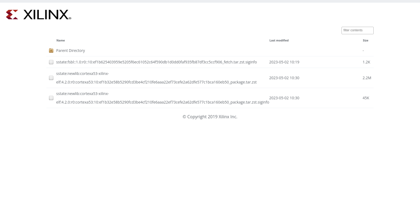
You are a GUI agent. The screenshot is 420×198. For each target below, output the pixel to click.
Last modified (279, 40)
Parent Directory (70, 50)
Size (365, 40)
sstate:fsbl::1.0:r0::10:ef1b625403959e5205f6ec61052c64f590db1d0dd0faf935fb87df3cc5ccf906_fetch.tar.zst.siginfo (156, 61)
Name (61, 40)
